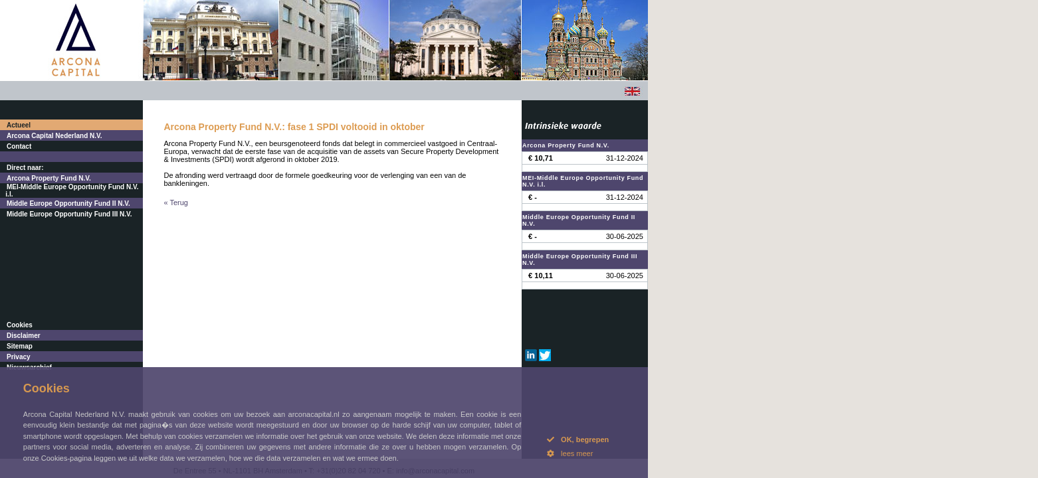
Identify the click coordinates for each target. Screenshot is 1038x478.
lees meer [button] (570, 453)
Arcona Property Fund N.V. (49, 178)
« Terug (176, 202)
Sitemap (20, 346)
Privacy (19, 356)
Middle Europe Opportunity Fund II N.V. (68, 203)
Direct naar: (25, 167)
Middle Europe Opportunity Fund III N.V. (69, 214)
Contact (19, 146)
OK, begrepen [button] (578, 439)
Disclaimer (24, 335)
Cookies (20, 325)
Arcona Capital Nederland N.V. (54, 135)
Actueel (19, 125)
